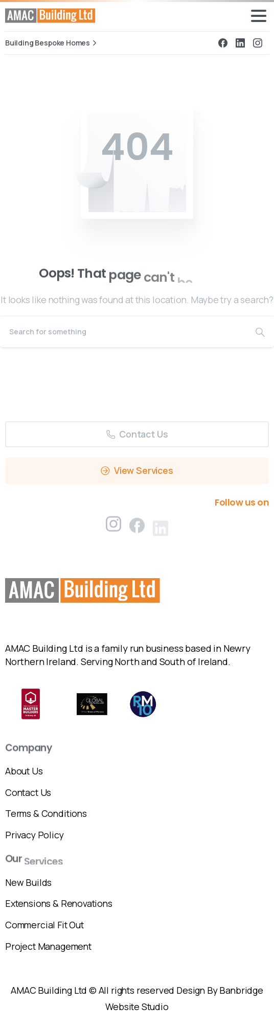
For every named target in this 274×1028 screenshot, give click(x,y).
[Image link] (84, 590)
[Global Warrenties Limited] (92, 704)
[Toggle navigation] (258, 16)
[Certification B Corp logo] (30, 704)
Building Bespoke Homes (52, 43)
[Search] (123, 331)
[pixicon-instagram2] (113, 526)
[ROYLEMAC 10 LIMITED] (143, 704)
